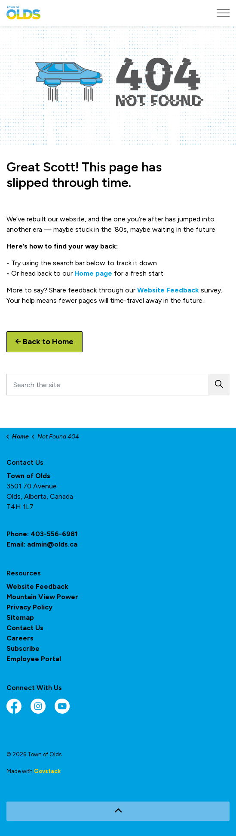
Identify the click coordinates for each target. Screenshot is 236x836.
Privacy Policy (29, 607)
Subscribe (23, 648)
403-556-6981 (54, 534)
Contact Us (24, 628)
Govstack (47, 771)
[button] (219, 384)
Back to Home (44, 342)
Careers (20, 638)
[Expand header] (223, 13)
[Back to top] (118, 811)
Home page (93, 273)
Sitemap (20, 617)
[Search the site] (118, 384)
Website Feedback (168, 290)
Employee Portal (33, 659)
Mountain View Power (42, 597)
